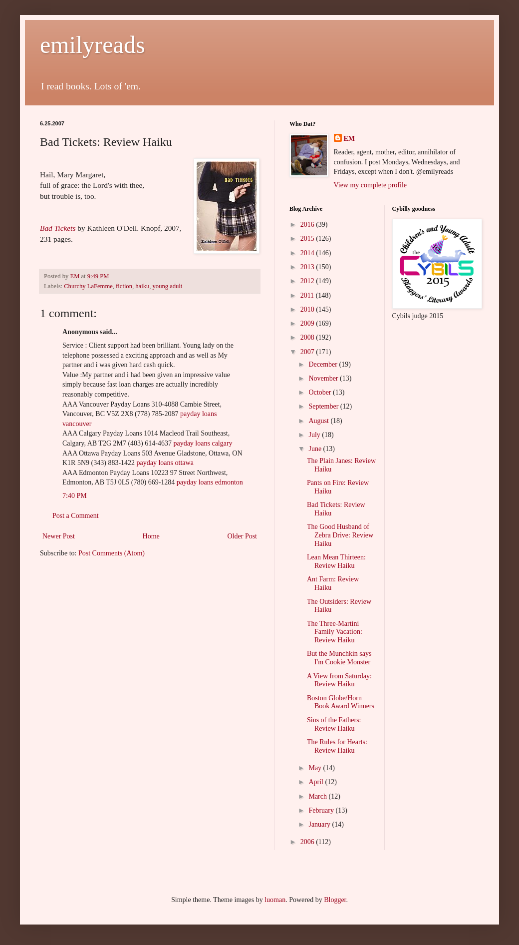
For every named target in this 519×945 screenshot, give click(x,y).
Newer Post (58, 536)
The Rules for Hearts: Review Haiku (337, 746)
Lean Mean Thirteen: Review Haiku (336, 561)
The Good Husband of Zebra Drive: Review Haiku (340, 535)
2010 (308, 309)
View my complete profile (370, 185)
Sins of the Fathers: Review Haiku (334, 724)
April (316, 782)
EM (349, 138)
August (319, 421)
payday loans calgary (202, 443)
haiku (142, 286)
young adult (168, 286)
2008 (308, 337)
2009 (308, 323)
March (318, 796)
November (324, 378)
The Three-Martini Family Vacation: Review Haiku (334, 632)
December (323, 364)
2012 (308, 281)
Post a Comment (75, 515)
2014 (308, 253)
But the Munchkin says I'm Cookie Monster (339, 658)
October (320, 392)
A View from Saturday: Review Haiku (339, 680)
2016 (308, 224)
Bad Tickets (57, 228)
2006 (308, 842)
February (321, 810)
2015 (308, 238)
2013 (308, 267)
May (315, 768)
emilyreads (92, 44)
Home (151, 536)
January (320, 824)
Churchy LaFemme (88, 286)
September (324, 406)
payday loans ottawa (165, 463)
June (315, 449)
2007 (308, 352)
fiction (124, 286)
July (315, 435)
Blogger (335, 900)
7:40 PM (74, 495)
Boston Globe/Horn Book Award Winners (340, 702)
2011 (308, 295)
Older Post (243, 536)
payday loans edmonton (210, 482)
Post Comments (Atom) (111, 553)
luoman (274, 900)
